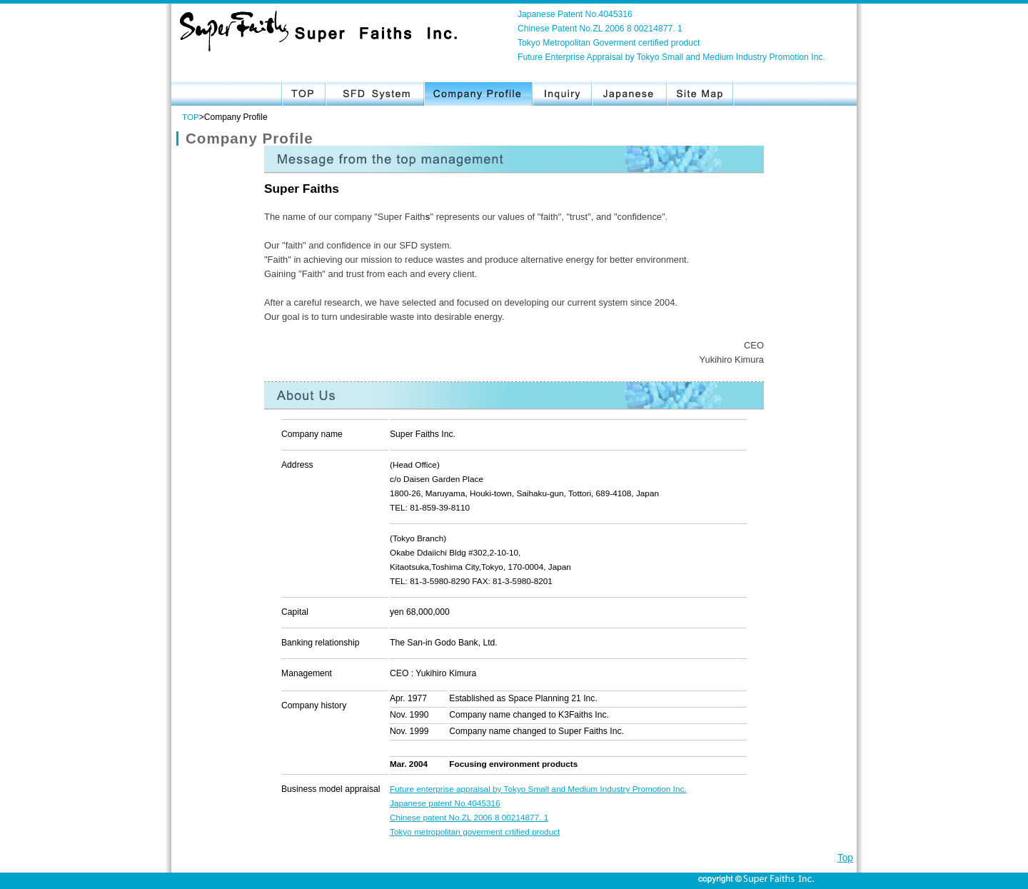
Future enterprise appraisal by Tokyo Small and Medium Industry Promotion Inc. (538, 788)
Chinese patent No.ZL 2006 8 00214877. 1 (469, 817)
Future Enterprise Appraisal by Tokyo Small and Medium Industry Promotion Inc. (671, 57)
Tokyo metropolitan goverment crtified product (475, 831)
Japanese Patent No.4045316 (575, 14)
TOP (190, 116)
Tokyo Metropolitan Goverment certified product (609, 43)
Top (845, 858)
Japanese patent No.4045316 (445, 803)
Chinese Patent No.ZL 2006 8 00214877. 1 (600, 29)
